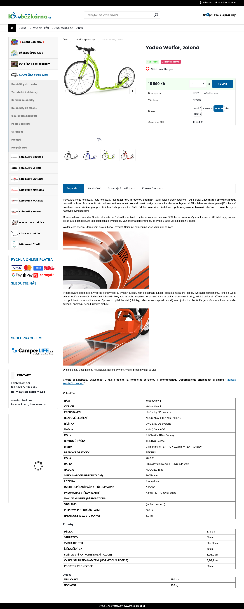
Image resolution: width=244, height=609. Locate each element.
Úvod (65, 39)
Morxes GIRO (36, 481)
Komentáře (152, 188)
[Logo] (29, 15)
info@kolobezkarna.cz (30, 392)
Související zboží (121, 188)
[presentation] (66, 91)
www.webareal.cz (134, 605)
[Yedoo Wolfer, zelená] (99, 70)
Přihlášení (208, 2)
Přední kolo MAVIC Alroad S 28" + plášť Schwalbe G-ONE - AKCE (42, 456)
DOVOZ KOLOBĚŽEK (62, 28)
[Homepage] (12, 28)
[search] (156, 15)
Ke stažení (94, 188)
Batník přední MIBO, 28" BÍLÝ (41, 430)
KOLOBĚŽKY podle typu (85, 39)
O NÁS (79, 28)
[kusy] (196, 84)
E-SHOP (23, 28)
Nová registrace (227, 2)
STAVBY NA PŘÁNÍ (39, 28)
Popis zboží (73, 188)
